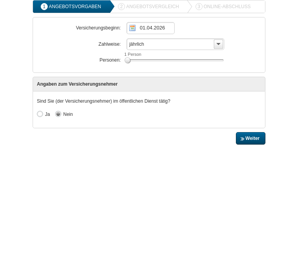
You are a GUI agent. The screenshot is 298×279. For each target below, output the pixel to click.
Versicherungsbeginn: (98, 28)
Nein (64, 114)
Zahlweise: (110, 44)
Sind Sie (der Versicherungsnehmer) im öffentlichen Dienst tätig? (103, 101)
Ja (43, 114)
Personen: (110, 60)
